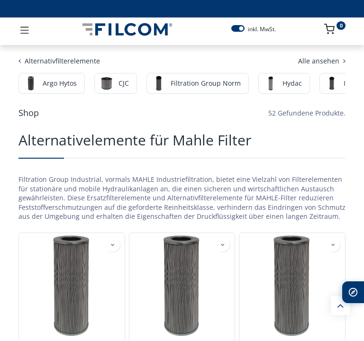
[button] (113, 245)
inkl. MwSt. (262, 29)
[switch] (238, 28)
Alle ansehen (322, 60)
